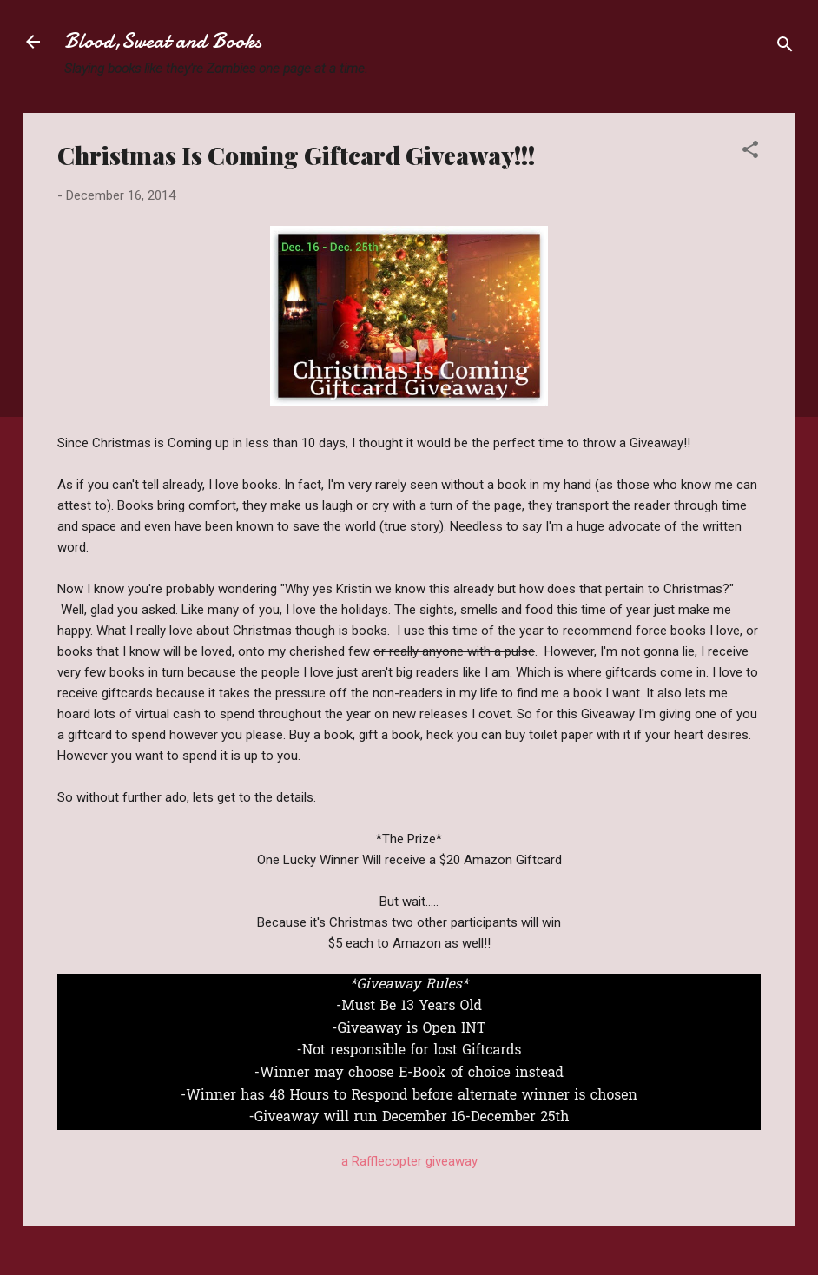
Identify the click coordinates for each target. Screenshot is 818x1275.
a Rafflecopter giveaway (409, 1161)
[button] (750, 152)
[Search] (785, 47)
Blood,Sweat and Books (162, 41)
